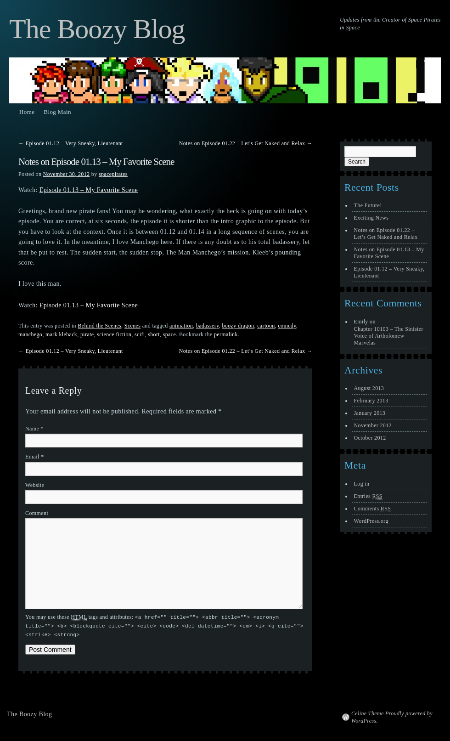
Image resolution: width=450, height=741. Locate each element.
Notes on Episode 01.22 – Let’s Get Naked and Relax (245, 143)
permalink (226, 334)
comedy (287, 325)
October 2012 (370, 438)
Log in (362, 484)
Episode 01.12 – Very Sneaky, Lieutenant (70, 143)
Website (34, 485)
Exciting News (371, 218)
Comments (372, 508)
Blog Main (57, 111)
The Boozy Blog (97, 29)
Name (34, 428)
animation (181, 325)
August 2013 (369, 388)
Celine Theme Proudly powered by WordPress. (392, 716)
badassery (207, 325)
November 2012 (373, 425)
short (154, 334)
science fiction (114, 334)
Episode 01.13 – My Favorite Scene (88, 190)
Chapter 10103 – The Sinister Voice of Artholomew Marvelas (388, 336)
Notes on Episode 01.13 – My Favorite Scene (389, 253)
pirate (87, 334)
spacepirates (113, 174)
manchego (30, 334)
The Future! (368, 205)
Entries (368, 496)
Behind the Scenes (99, 325)
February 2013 (371, 400)
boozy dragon (238, 325)
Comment (36, 513)
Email (34, 456)
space (169, 334)
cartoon (266, 325)
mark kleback (61, 334)
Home (26, 111)
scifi (140, 334)
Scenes (132, 325)
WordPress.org (371, 521)
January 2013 (370, 413)
